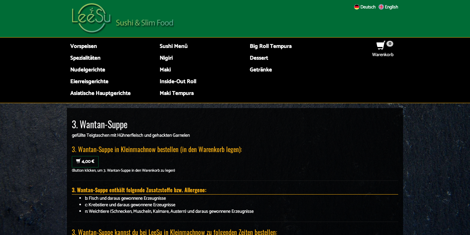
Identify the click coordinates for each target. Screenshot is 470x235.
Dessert (259, 58)
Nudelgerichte (87, 70)
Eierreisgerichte (89, 81)
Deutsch (365, 7)
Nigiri (166, 58)
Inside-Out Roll (178, 81)
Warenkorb (382, 52)
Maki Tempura (177, 93)
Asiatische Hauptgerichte (100, 93)
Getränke (261, 70)
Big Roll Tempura (270, 46)
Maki (165, 70)
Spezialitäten (85, 58)
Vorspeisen (83, 46)
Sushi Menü (174, 46)
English (388, 7)
